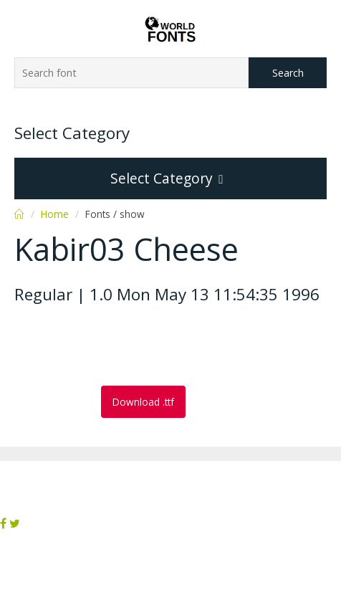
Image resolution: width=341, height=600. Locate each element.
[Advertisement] (129, 346)
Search (288, 73)
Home (55, 214)
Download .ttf (143, 402)
